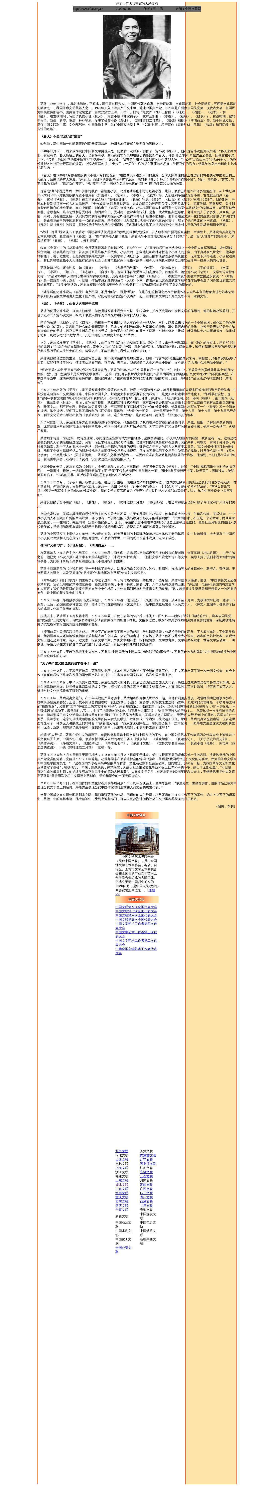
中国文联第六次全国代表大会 (136, 915)
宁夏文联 (121, 1210)
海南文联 (121, 1193)
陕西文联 (121, 1205)
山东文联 (121, 1180)
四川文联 (146, 1193)
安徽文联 (146, 1172)
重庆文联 (121, 1197)
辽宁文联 (146, 1159)
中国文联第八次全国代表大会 (136, 907)
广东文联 (121, 1189)
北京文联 (121, 1151)
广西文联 (146, 1189)
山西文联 (121, 1159)
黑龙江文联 (148, 1163)
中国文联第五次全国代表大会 (136, 919)
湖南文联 (146, 1184)
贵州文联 (146, 1197)
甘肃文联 (146, 1205)
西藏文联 (146, 1201)
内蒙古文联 (148, 1155)
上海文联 (121, 1168)
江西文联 (146, 1176)
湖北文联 (121, 1184)
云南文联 (121, 1201)
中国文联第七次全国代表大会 (136, 911)
